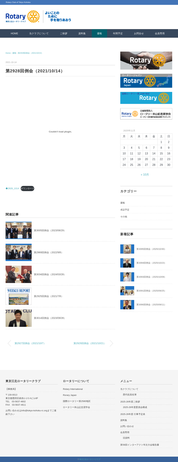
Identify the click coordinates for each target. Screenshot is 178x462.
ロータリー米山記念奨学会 (76, 407)
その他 (123, 216)
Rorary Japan (69, 395)
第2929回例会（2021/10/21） (90, 343)
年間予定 (118, 33)
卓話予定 (124, 209)
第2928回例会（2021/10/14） (30, 53)
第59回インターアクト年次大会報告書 (139, 444)
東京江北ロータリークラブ (89, 459)
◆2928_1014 (12, 188)
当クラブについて (39, 33)
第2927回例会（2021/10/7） (30, 343)
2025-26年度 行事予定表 (132, 414)
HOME (14, 33)
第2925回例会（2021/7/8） (48, 296)
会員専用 (160, 33)
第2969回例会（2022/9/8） (48, 252)
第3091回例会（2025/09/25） (151, 290)
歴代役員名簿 (129, 394)
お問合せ (139, 33)
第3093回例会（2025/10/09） (151, 277)
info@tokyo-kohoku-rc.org (34, 410)
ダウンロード (27, 188)
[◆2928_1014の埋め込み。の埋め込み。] (60, 132)
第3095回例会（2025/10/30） (151, 249)
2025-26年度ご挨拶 (130, 401)
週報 (99, 33)
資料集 (82, 33)
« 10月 (145, 174)
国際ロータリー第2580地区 (77, 401)
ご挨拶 (63, 33)
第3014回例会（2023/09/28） (50, 318)
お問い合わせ (127, 426)
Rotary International (73, 389)
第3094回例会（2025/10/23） (151, 263)
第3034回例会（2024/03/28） (50, 274)
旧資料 (126, 438)
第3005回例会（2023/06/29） (50, 230)
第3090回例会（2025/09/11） (151, 304)
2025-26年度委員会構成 (135, 407)
